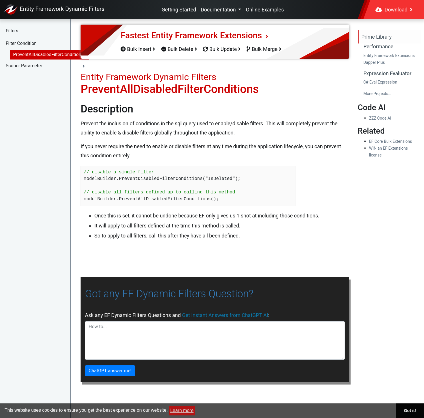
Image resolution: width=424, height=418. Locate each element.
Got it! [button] (410, 410)
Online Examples (265, 10)
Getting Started (179, 10)
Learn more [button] (182, 410)
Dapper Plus (374, 62)
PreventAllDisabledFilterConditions (48, 54)
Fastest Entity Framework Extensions (194, 35)
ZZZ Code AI (380, 118)
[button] (47, 31)
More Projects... (377, 93)
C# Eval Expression (380, 82)
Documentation (219, 10)
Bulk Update (222, 49)
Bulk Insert (138, 49)
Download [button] (394, 10)
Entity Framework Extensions (389, 55)
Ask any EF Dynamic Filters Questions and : (177, 315)
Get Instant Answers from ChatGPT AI (225, 315)
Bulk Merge (264, 49)
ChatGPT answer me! (110, 370)
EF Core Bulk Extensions (390, 141)
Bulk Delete (179, 49)
